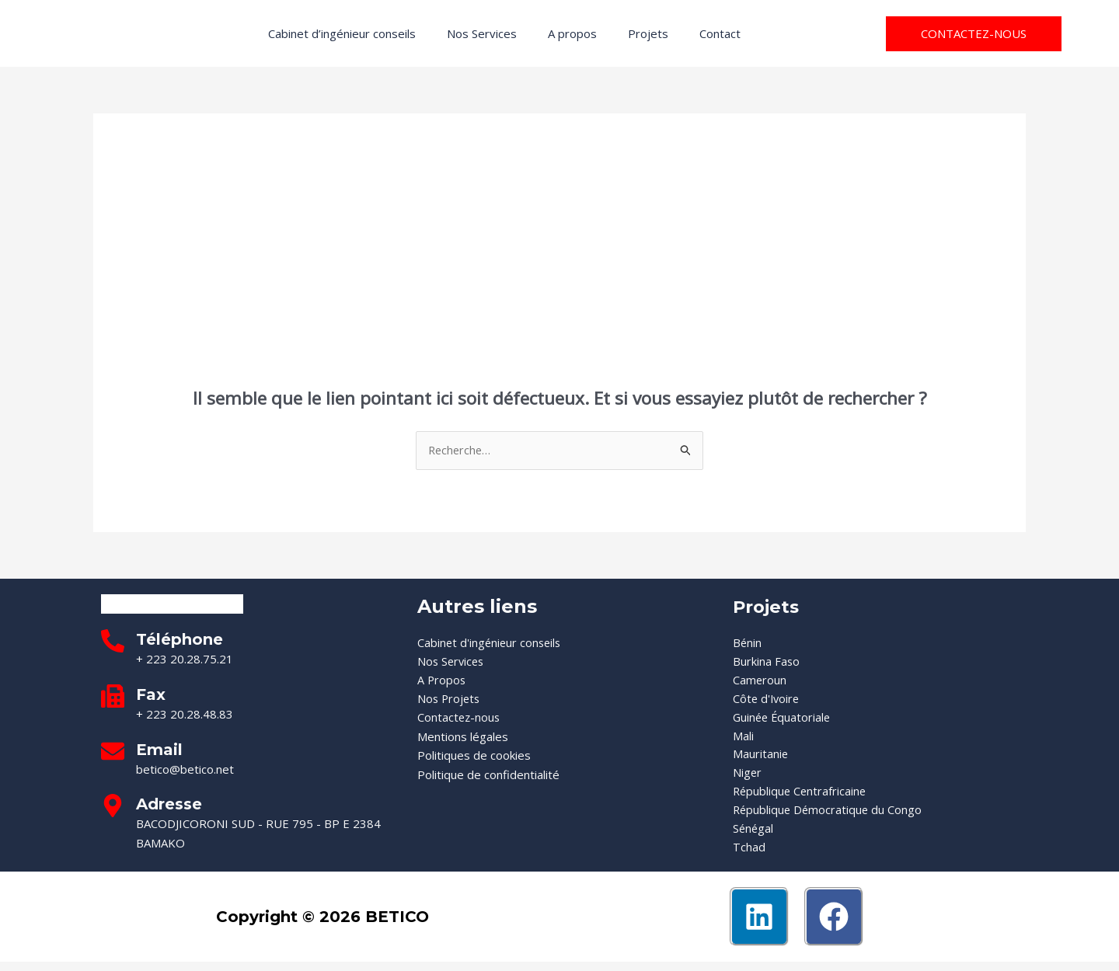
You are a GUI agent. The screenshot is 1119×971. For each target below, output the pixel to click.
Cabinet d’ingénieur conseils (342, 33)
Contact (720, 33)
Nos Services (482, 33)
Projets (648, 33)
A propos (572, 33)
